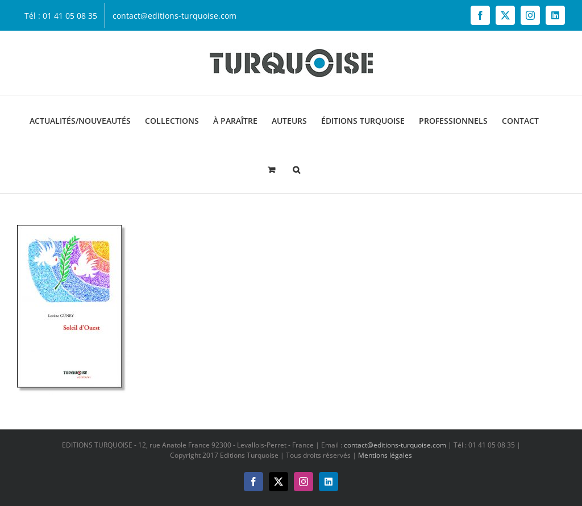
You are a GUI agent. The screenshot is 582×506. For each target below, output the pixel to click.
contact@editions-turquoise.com (395, 445)
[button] (296, 168)
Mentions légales (385, 455)
